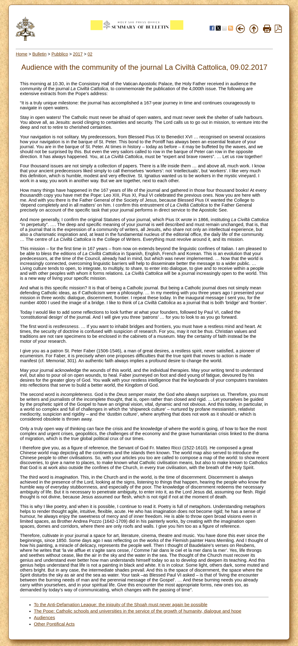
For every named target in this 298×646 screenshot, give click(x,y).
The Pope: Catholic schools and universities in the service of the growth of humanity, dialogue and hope (137, 611)
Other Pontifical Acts (54, 624)
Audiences (44, 617)
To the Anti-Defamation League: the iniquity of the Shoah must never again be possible (120, 604)
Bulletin (39, 54)
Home (21, 54)
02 (89, 54)
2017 (78, 54)
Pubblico (59, 54)
